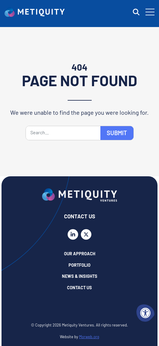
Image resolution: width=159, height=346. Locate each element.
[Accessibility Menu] (145, 313)
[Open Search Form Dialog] (136, 12)
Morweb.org (89, 337)
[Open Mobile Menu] (149, 12)
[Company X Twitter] (86, 234)
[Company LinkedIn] (73, 234)
